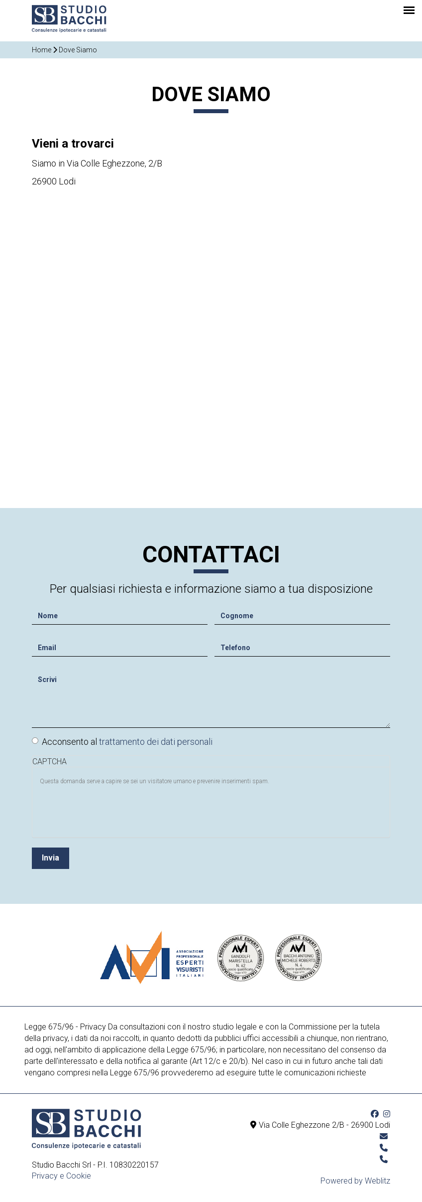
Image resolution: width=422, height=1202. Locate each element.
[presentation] (115, 807)
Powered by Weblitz (355, 1181)
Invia (50, 855)
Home (41, 50)
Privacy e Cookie (61, 1176)
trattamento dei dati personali (155, 738)
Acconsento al (122, 738)
